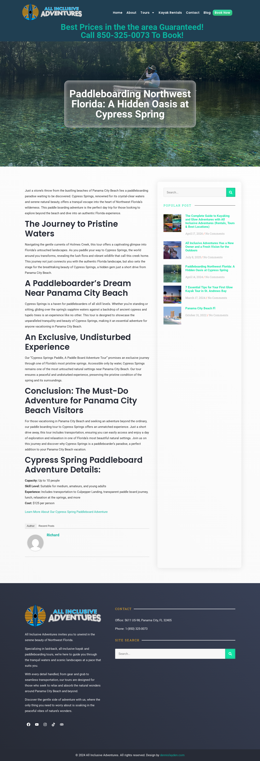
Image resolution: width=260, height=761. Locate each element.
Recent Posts (46, 525)
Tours (147, 13)
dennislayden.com (172, 755)
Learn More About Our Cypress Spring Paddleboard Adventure (66, 512)
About (131, 12)
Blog (207, 12)
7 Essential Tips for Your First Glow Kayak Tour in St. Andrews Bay (209, 289)
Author (31, 525)
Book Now (222, 12)
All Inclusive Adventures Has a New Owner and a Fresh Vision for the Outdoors (209, 246)
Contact (193, 12)
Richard (53, 535)
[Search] (230, 192)
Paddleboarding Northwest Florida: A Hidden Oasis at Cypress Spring (210, 268)
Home (117, 12)
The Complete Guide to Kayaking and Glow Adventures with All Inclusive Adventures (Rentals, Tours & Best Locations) (210, 221)
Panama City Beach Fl (200, 308)
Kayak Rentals (170, 12)
